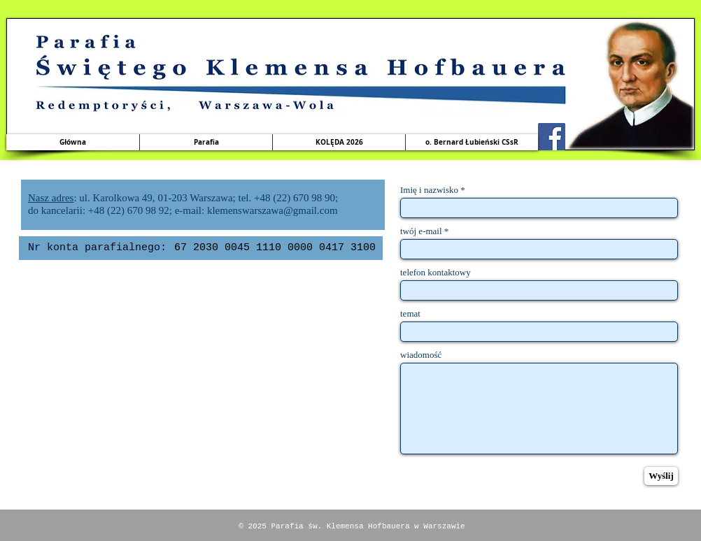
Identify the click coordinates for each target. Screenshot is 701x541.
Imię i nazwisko (429, 189)
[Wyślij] (661, 476)
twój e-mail (421, 231)
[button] (205, 142)
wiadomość (420, 354)
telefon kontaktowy (435, 272)
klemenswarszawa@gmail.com (272, 210)
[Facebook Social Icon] (551, 136)
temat (410, 313)
